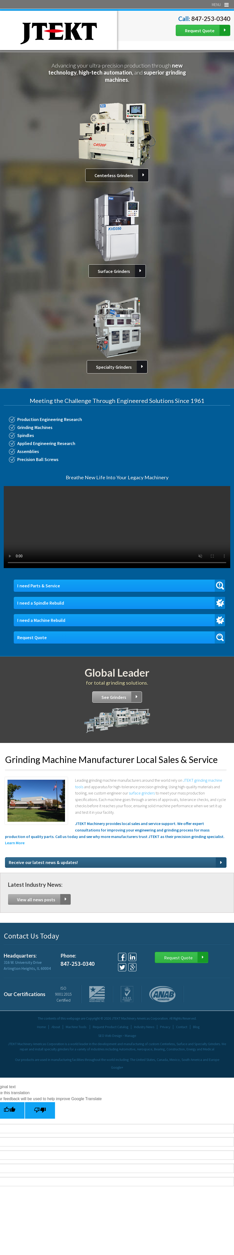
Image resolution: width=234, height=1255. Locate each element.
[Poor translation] (40, 1110)
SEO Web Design (110, 1035)
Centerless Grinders (113, 175)
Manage (130, 1035)
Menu (220, 4)
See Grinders (114, 697)
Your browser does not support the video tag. (117, 527)
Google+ (117, 1067)
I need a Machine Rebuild (41, 620)
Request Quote (199, 31)
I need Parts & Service (38, 586)
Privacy (165, 1027)
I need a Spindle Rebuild (40, 603)
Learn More (14, 842)
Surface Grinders (114, 271)
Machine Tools (76, 1027)
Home (41, 1027)
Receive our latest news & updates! (43, 862)
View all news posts (36, 900)
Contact (181, 1027)
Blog (196, 1027)
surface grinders (142, 792)
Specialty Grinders (114, 367)
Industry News (144, 1027)
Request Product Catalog (110, 1027)
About (56, 1027)
